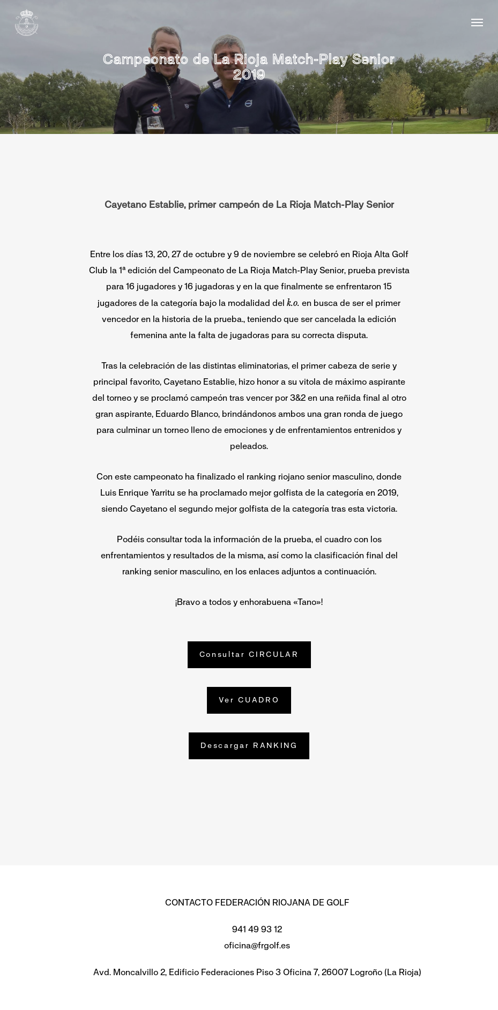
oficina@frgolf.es (257, 945)
